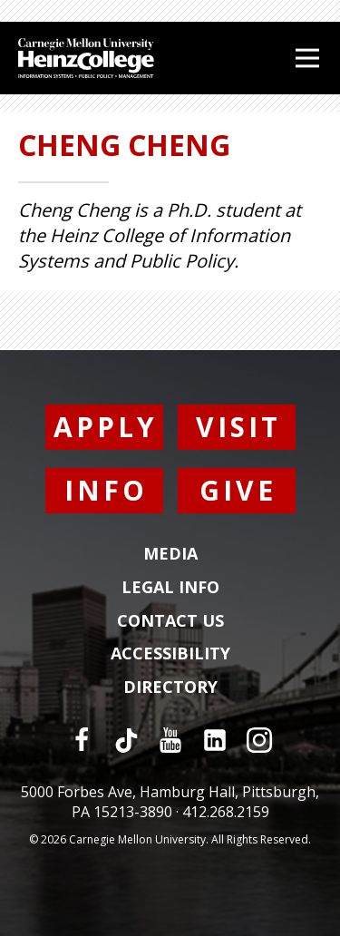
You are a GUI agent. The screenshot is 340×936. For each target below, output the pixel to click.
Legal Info (170, 588)
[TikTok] (126, 740)
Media (170, 554)
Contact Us (170, 621)
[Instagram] (259, 740)
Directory (170, 687)
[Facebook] (81, 740)
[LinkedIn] (215, 740)
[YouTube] (170, 740)
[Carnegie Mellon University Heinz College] (86, 60)
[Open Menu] (307, 58)
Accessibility (170, 654)
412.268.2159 (225, 812)
